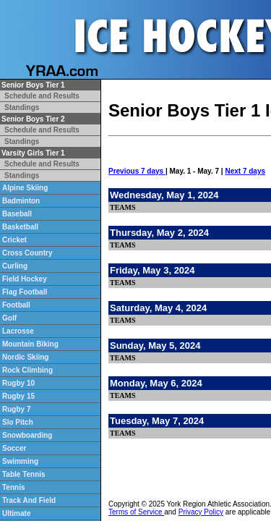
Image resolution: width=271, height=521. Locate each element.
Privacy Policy (200, 512)
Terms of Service (136, 512)
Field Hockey (24, 279)
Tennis (13, 487)
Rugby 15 (18, 396)
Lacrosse (18, 331)
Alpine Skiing (25, 188)
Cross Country (27, 253)
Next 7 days (245, 171)
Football (16, 305)
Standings (21, 107)
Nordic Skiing (25, 357)
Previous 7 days (136, 171)
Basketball (20, 227)
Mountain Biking (30, 344)
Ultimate (16, 513)
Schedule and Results (41, 96)
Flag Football (24, 292)
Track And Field (29, 500)
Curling (14, 266)
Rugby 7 (16, 409)
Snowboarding (27, 435)
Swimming (20, 461)
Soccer (14, 448)
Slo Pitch (17, 422)
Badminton (21, 201)
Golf (9, 318)
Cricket (14, 240)
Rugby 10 (18, 383)
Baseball (17, 214)
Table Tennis (24, 474)
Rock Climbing (27, 370)
